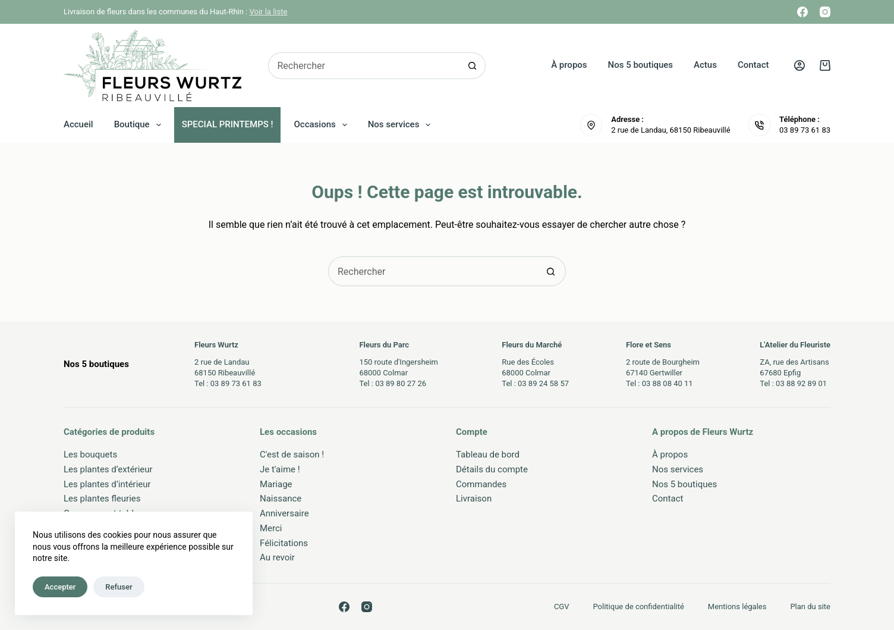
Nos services (402, 125)
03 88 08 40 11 (667, 383)
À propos (569, 64)
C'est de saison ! (292, 454)
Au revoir (277, 557)
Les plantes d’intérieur (107, 484)
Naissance (280, 498)
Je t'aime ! (280, 469)
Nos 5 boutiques (640, 64)
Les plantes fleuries (102, 498)
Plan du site (810, 606)
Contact (753, 64)
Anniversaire (284, 513)
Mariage (276, 484)
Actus (705, 64)
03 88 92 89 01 (801, 383)
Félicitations (284, 543)
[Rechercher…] (363, 65)
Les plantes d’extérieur (108, 469)
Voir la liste (269, 11)
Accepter (60, 586)
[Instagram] (825, 12)
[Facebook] (802, 12)
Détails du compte (492, 469)
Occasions (323, 125)
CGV (561, 606)
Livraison (474, 498)
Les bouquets (90, 454)
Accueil (78, 124)
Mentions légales (737, 606)
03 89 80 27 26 (400, 383)
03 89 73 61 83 (804, 130)
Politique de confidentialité (638, 606)
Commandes (481, 484)
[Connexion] (799, 65)
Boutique (140, 125)
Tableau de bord (488, 454)
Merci (271, 528)
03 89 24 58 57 (543, 383)
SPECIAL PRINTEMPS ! (227, 124)
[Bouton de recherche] (472, 65)
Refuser (118, 586)
